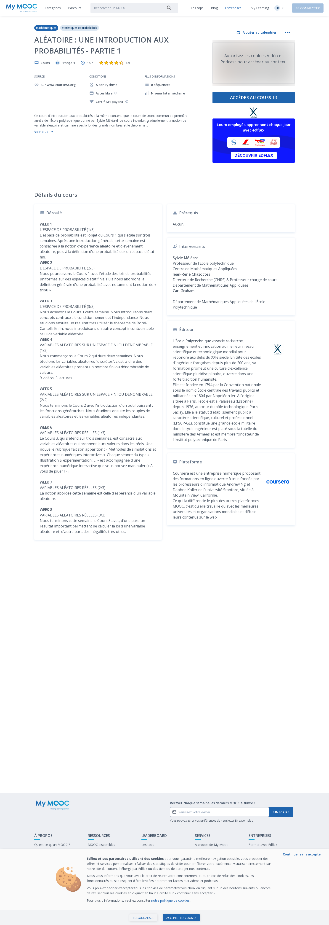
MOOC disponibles (101, 844)
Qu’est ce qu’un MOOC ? (52, 844)
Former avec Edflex (263, 844)
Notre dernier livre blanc (266, 852)
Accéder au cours (253, 97)
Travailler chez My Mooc (267, 859)
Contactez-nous (46, 852)
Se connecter (308, 8)
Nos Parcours (98, 852)
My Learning (260, 8)
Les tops (147, 844)
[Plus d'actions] (287, 32)
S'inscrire (281, 812)
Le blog (93, 859)
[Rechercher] (169, 8)
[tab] (53, 8)
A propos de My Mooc (211, 844)
